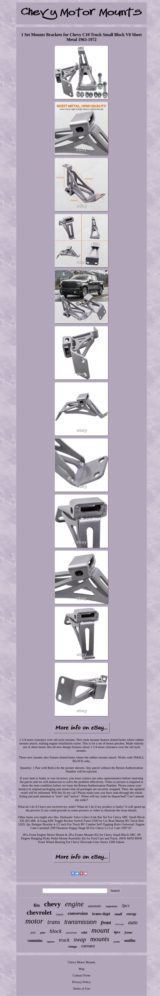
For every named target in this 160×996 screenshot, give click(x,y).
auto (132, 922)
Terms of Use (81, 988)
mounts (99, 939)
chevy (52, 904)
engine (74, 904)
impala (59, 914)
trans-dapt (101, 913)
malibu (129, 940)
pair (33, 932)
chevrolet (39, 912)
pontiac (117, 942)
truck (64, 940)
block (55, 931)
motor (34, 921)
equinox (51, 941)
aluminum (71, 932)
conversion (78, 913)
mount (100, 930)
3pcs (125, 905)
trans (53, 921)
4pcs (117, 932)
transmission (80, 922)
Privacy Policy (81, 982)
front (106, 922)
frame (128, 932)
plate (42, 932)
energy (131, 914)
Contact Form (81, 975)
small (118, 914)
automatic (94, 906)
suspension (111, 906)
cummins (35, 940)
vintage (72, 946)
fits (37, 905)
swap (80, 939)
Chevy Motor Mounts (81, 962)
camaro (88, 946)
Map (81, 969)
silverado (119, 924)
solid (84, 932)
